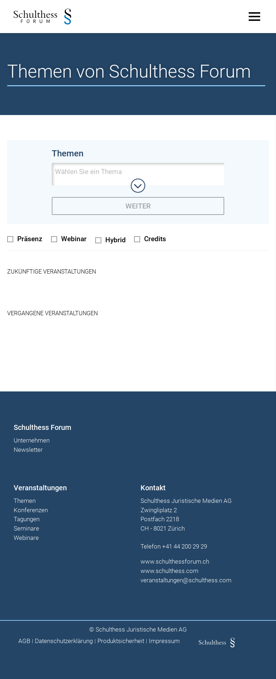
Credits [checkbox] (155, 237)
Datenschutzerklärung (64, 639)
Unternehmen (32, 439)
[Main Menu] (254, 16)
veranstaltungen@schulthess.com (186, 578)
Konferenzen (31, 508)
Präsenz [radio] (29, 237)
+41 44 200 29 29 (184, 545)
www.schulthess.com (169, 569)
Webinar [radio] (74, 237)
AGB (24, 639)
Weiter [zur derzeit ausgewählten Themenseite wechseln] (138, 206)
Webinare (27, 536)
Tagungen (27, 518)
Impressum (164, 639)
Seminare (27, 527)
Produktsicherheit (120, 639)
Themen (25, 499)
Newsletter (28, 448)
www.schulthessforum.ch (175, 560)
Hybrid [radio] (115, 238)
